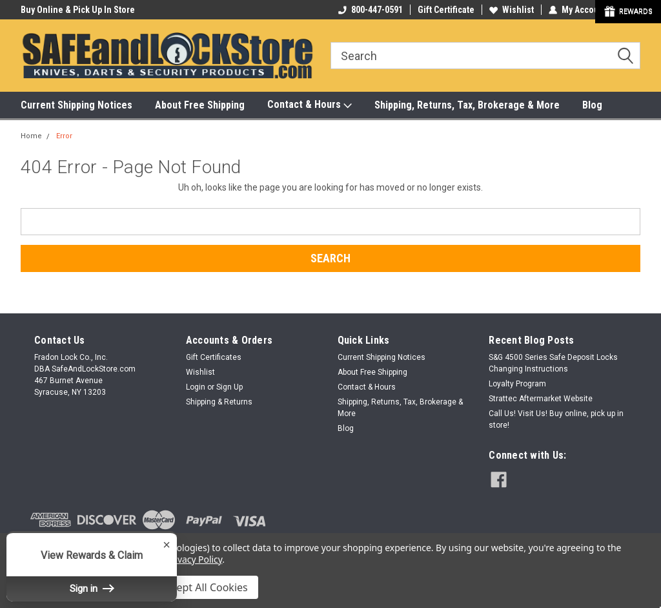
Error (64, 136)
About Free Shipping (200, 105)
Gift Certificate (446, 10)
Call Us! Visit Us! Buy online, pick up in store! (556, 419)
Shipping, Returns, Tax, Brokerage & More (467, 105)
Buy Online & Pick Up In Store (78, 10)
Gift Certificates (213, 357)
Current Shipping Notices (76, 105)
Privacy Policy (194, 559)
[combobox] (485, 55)
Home (31, 136)
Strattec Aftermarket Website (541, 398)
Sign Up (229, 387)
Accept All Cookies (204, 587)
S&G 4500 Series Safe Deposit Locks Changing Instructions (553, 363)
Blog (592, 105)
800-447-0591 (370, 10)
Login (195, 387)
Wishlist (511, 10)
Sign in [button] (92, 588)
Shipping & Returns (219, 401)
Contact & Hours (309, 105)
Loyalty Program (517, 383)
